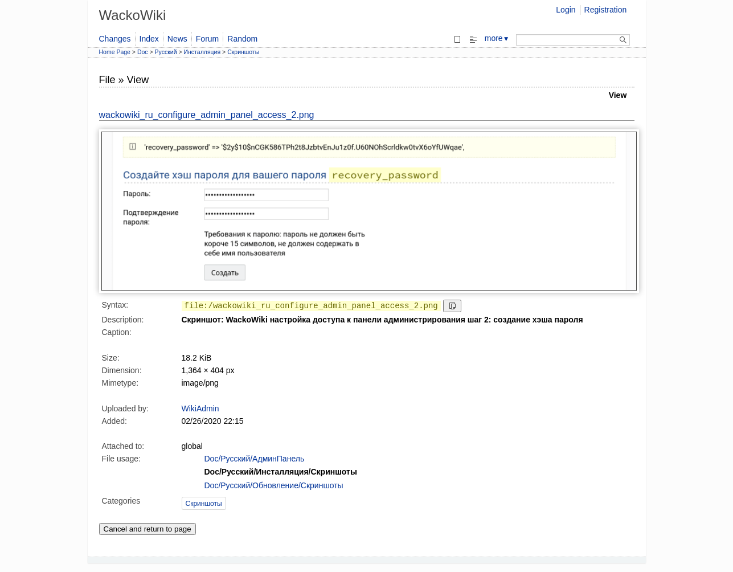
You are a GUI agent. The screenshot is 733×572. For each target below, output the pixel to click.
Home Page (114, 51)
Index (149, 38)
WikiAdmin (200, 408)
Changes (115, 38)
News (177, 38)
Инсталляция (202, 51)
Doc (142, 51)
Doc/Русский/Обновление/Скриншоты (273, 485)
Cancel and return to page (147, 529)
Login (565, 9)
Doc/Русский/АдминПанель (254, 458)
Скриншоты (243, 51)
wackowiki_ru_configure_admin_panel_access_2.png (206, 115)
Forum (207, 38)
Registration (605, 9)
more (497, 38)
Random (242, 38)
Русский (166, 51)
